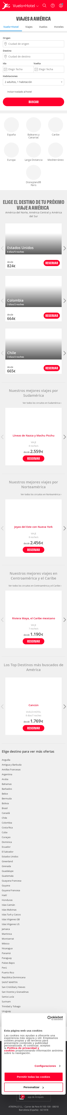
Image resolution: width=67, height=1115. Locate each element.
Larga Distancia (34, 152)
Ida (4, 63)
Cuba (4, 832)
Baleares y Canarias (33, 128)
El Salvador (7, 851)
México (5, 943)
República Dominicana (13, 977)
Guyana (6, 885)
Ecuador (6, 846)
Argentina (7, 774)
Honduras (7, 900)
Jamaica (6, 929)
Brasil (5, 808)
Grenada (6, 866)
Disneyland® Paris (33, 176)
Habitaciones (10, 76)
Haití (4, 895)
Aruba (5, 779)
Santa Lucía (8, 996)
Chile (11, 352)
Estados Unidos (20, 247)
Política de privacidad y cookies (21, 1049)
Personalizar (34, 1087)
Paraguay (7, 958)
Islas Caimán (8, 904)
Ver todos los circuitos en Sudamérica (42, 402)
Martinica (7, 933)
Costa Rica (7, 827)
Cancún (34, 705)
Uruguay (6, 1011)
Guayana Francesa (11, 880)
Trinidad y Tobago (11, 1006)
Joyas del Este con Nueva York (33, 527)
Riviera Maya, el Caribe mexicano (33, 618)
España (11, 126)
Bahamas (7, 784)
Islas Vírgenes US (10, 924)
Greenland (7, 861)
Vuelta (37, 63)
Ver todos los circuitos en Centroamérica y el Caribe (35, 585)
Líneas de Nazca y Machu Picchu (33, 435)
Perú (4, 967)
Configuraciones (45, 1065)
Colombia (15, 300)
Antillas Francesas (11, 769)
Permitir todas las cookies (33, 1076)
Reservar (51, 263)
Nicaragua (7, 948)
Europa (11, 152)
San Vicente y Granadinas (15, 991)
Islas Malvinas (9, 909)
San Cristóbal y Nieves (13, 987)
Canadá (6, 813)
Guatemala (7, 875)
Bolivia (5, 803)
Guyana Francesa (11, 890)
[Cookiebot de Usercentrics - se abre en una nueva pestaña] (48, 1018)
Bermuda (7, 798)
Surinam (6, 1001)
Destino (7, 50)
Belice (5, 793)
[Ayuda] (53, 5)
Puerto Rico (8, 972)
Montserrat (8, 938)
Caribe (55, 126)
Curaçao (6, 837)
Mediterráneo (55, 152)
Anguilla (6, 759)
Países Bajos (8, 962)
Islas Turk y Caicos (11, 914)
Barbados (7, 788)
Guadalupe (7, 871)
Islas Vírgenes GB (11, 919)
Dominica (7, 842)
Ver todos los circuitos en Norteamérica (41, 494)
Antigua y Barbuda (11, 764)
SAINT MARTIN (10, 982)
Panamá (6, 953)
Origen (6, 38)
